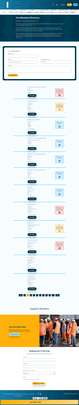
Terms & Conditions (18, 395)
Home (4, 12)
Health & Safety (39, 12)
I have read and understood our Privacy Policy (32, 379)
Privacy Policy (31, 394)
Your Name (25, 356)
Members (29, 12)
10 (53, 295)
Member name (11, 53)
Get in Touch (25, 394)
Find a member (19, 394)
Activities (9, 65)
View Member (32, 95)
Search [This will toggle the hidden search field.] (53, 4)
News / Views (19, 12)
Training (59, 12)
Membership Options (10, 394)
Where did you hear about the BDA (29, 370)
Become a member (14, 334)
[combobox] (56, 62)
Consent (25, 377)
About (10, 12)
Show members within (45, 59)
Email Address (26, 363)
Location (9, 59)
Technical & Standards (70, 12)
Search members (12, 75)
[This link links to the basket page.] (57, 4)
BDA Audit (50, 12)
